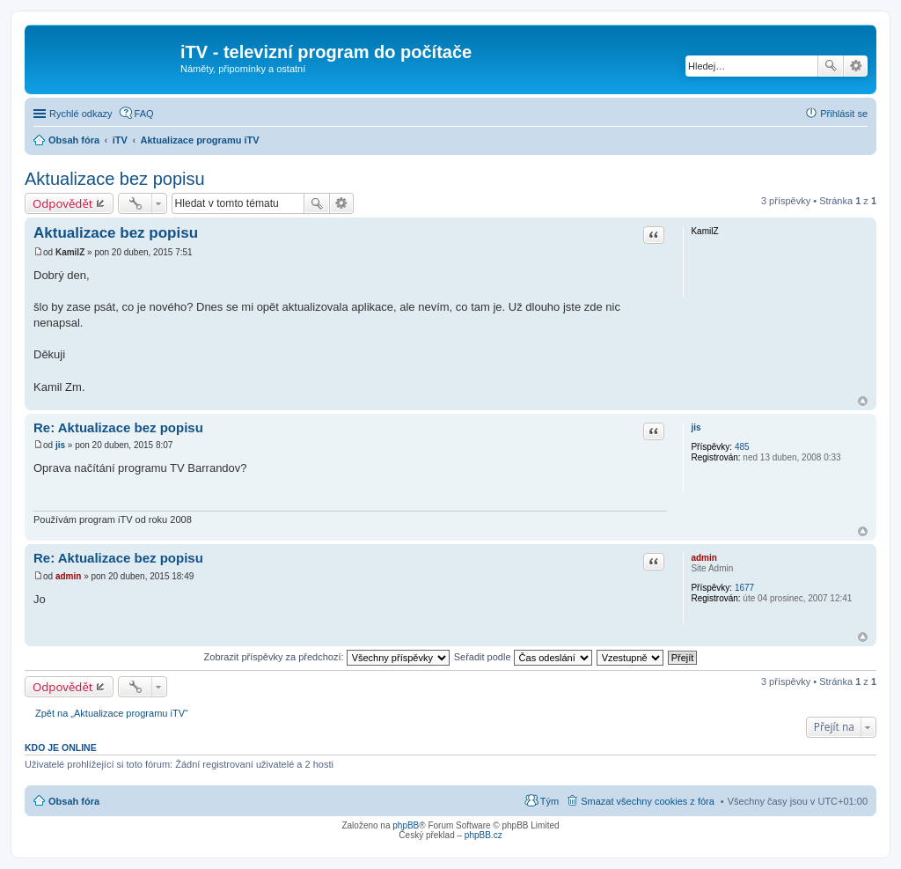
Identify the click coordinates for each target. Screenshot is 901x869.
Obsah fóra (73, 801)
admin (703, 558)
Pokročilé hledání (856, 66)
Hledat (830, 66)
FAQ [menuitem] (144, 113)
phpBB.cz (483, 835)
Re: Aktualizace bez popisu (118, 427)
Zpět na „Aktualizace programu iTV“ (111, 713)
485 (742, 447)
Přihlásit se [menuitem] (844, 113)
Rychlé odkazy (81, 113)
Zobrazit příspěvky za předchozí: (327, 657)
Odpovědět (63, 203)
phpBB (405, 825)
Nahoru (863, 401)
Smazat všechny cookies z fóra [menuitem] (647, 801)
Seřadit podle (523, 657)
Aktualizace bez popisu (115, 178)
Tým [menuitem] (549, 801)
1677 (744, 588)
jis (695, 427)
